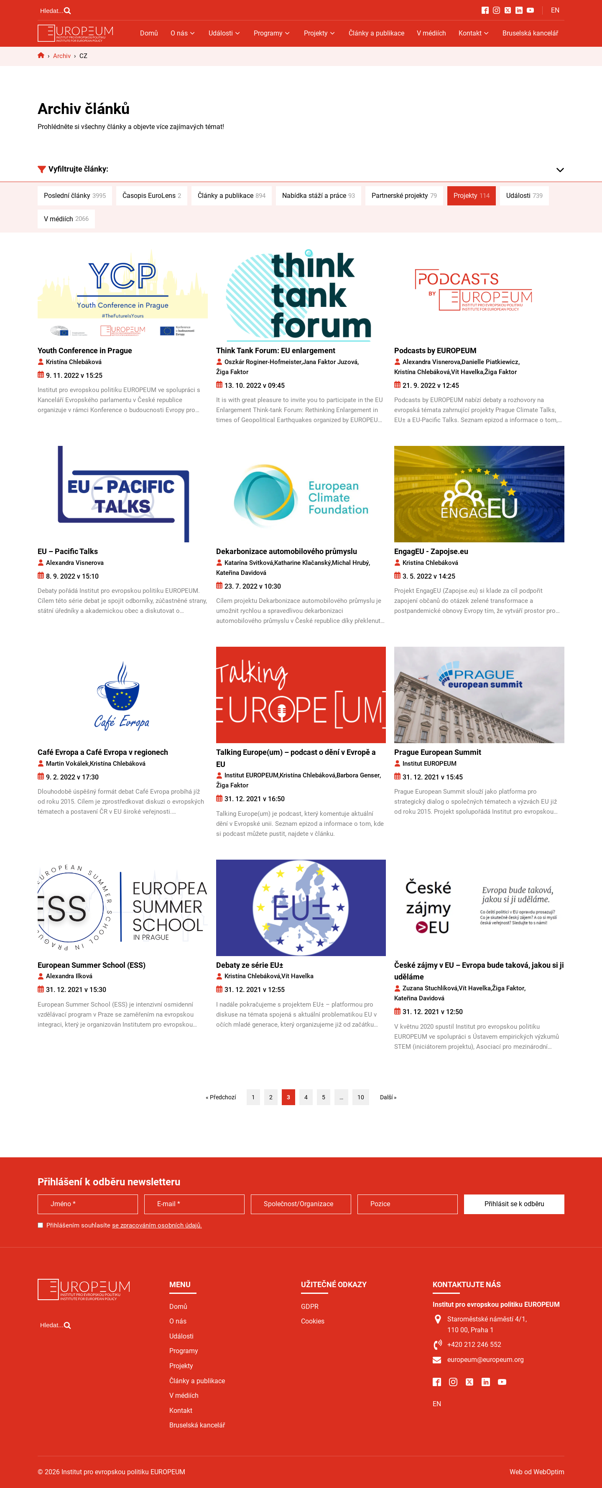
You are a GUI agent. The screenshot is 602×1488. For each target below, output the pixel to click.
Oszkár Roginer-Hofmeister (262, 362)
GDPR (310, 1307)
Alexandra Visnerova (431, 362)
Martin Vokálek (67, 763)
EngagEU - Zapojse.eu (431, 551)
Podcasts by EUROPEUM (435, 350)
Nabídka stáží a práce (318, 196)
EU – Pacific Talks (68, 551)
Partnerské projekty (404, 196)
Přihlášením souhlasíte (124, 1225)
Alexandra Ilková (69, 976)
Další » (388, 1097)
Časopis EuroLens (151, 196)
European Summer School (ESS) (91, 965)
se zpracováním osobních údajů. (157, 1225)
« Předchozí (221, 1097)
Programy (272, 33)
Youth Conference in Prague (85, 350)
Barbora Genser (358, 775)
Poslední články (75, 196)
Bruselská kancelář (530, 33)
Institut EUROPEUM (251, 775)
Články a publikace (376, 33)
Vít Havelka (467, 372)
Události (225, 33)
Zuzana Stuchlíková (430, 988)
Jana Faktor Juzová (330, 362)
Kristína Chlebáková (74, 362)
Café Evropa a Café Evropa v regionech (103, 752)
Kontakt (474, 33)
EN (555, 10)
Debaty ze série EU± (249, 965)
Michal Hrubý (350, 563)
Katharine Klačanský (302, 563)
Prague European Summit (437, 752)
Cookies (312, 1321)
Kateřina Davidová (241, 573)
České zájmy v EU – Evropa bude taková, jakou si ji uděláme (479, 971)
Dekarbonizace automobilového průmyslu (286, 551)
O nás (183, 33)
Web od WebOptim (537, 1472)
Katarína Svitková (248, 563)
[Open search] (56, 10)
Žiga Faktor (232, 372)
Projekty (320, 33)
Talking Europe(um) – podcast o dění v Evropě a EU (296, 758)
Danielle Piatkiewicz (490, 362)
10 (360, 1097)
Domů (149, 33)
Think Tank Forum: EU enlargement (275, 350)
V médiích (431, 33)
